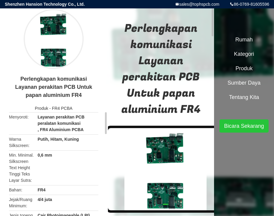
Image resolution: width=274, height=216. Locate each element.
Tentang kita (244, 97)
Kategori (244, 54)
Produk (41, 108)
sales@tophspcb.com (199, 4)
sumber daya (244, 83)
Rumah (244, 40)
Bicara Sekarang (244, 126)
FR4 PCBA (62, 108)
